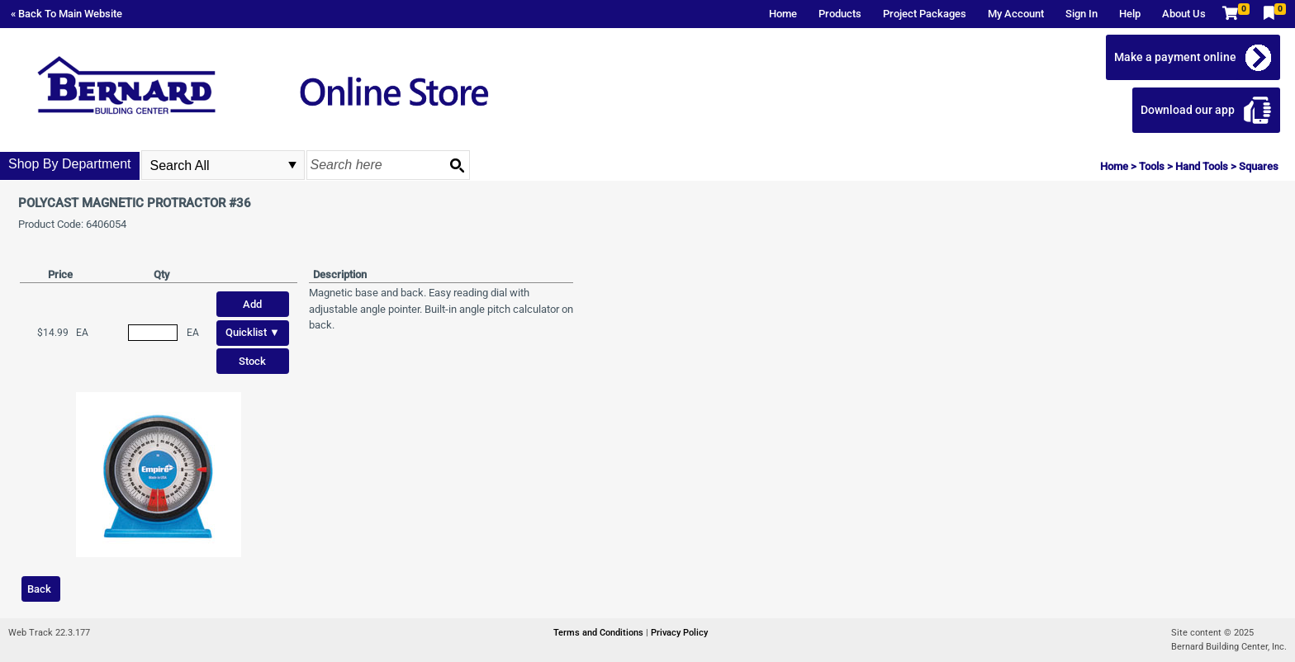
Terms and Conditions (599, 632)
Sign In (1081, 13)
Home (783, 13)
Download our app (1188, 109)
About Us (1184, 13)
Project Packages (924, 13)
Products (839, 13)
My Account (1016, 13)
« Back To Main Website (66, 13)
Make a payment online (1175, 57)
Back (39, 589)
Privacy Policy (679, 632)
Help (1130, 13)
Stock (252, 361)
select (292, 165)
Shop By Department (69, 164)
